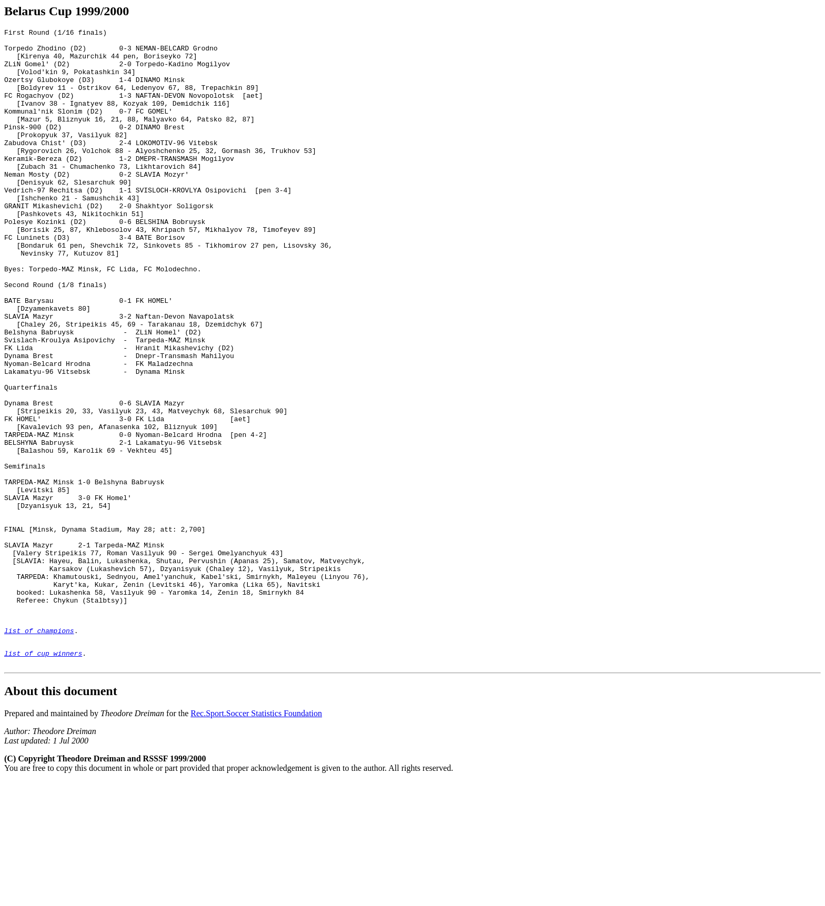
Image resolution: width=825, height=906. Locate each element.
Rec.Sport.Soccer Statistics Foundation (256, 837)
